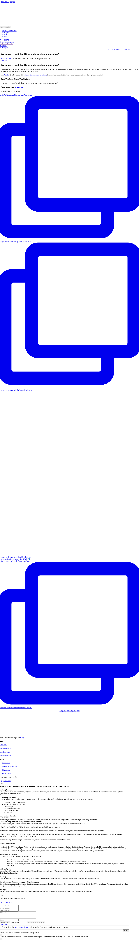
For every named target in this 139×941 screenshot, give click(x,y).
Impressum (6, 763)
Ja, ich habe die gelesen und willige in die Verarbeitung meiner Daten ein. (36, 928)
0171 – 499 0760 (6, 902)
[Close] (2, 783)
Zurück (3, 60)
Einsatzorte (6, 770)
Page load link (6, 781)
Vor (7, 60)
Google (22, 738)
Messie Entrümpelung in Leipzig (35, 75)
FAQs (11, 58)
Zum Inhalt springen (8, 2)
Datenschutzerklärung (9, 766)
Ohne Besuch (6, 773)
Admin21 (7, 75)
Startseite (4, 58)
